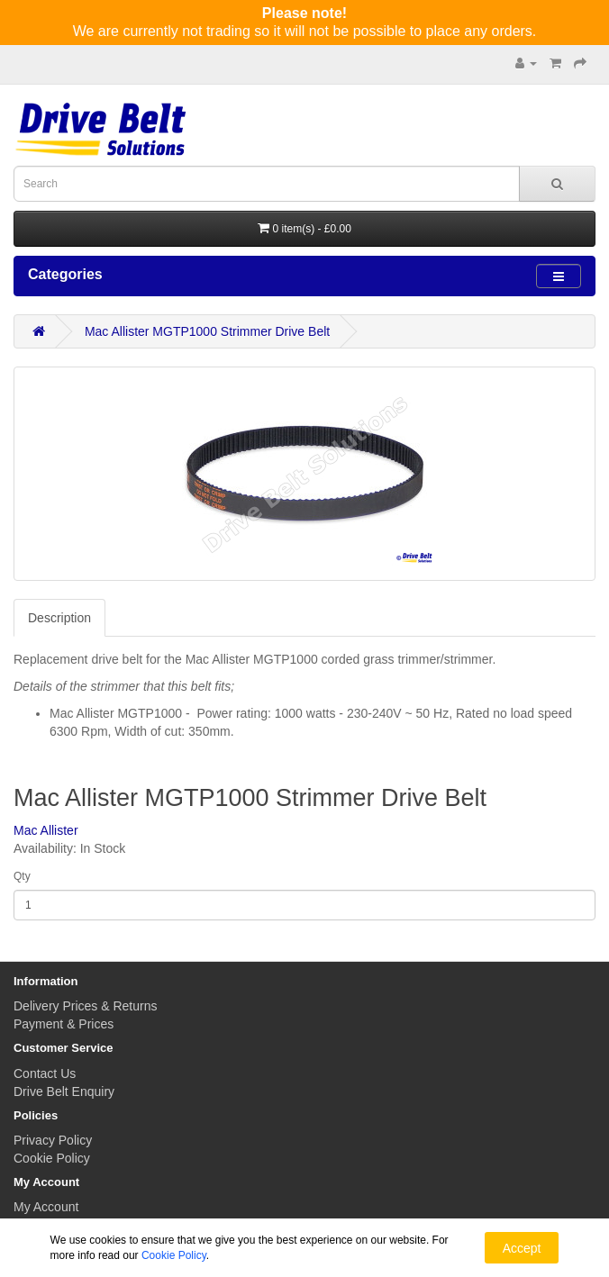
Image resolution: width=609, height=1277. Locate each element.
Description (59, 618)
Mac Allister (46, 830)
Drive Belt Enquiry (64, 1091)
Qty (22, 876)
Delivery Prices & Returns (86, 1006)
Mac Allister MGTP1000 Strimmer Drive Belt (207, 331)
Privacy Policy (53, 1140)
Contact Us (45, 1073)
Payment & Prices (64, 1024)
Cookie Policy (52, 1158)
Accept (522, 1248)
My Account (46, 1207)
